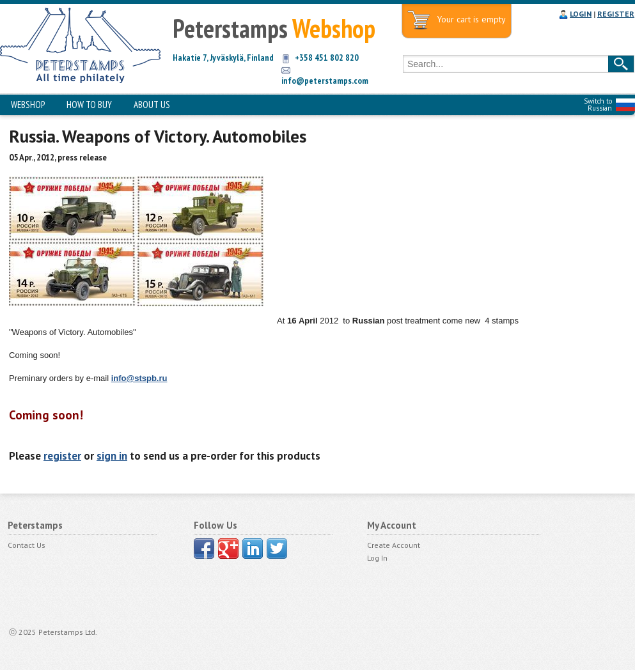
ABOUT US (152, 104)
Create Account (393, 545)
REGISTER (615, 14)
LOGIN (581, 14)
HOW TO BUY (89, 104)
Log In (377, 558)
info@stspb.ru (139, 378)
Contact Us (26, 545)
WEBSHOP (28, 104)
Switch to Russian (598, 105)
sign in (112, 456)
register (62, 456)
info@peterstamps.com (324, 80)
